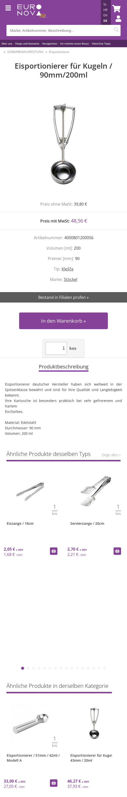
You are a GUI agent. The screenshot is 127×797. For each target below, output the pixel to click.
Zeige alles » (111, 454)
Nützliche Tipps (101, 43)
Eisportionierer (59, 52)
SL (105, 4)
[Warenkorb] (116, 8)
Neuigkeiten (49, 43)
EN (105, 15)
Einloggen (115, 23)
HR (105, 10)
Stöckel (70, 279)
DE (105, 21)
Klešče (68, 269)
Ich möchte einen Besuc (74, 43)
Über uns (6, 43)
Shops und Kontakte (27, 43)
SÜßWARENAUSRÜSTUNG (25, 52)
